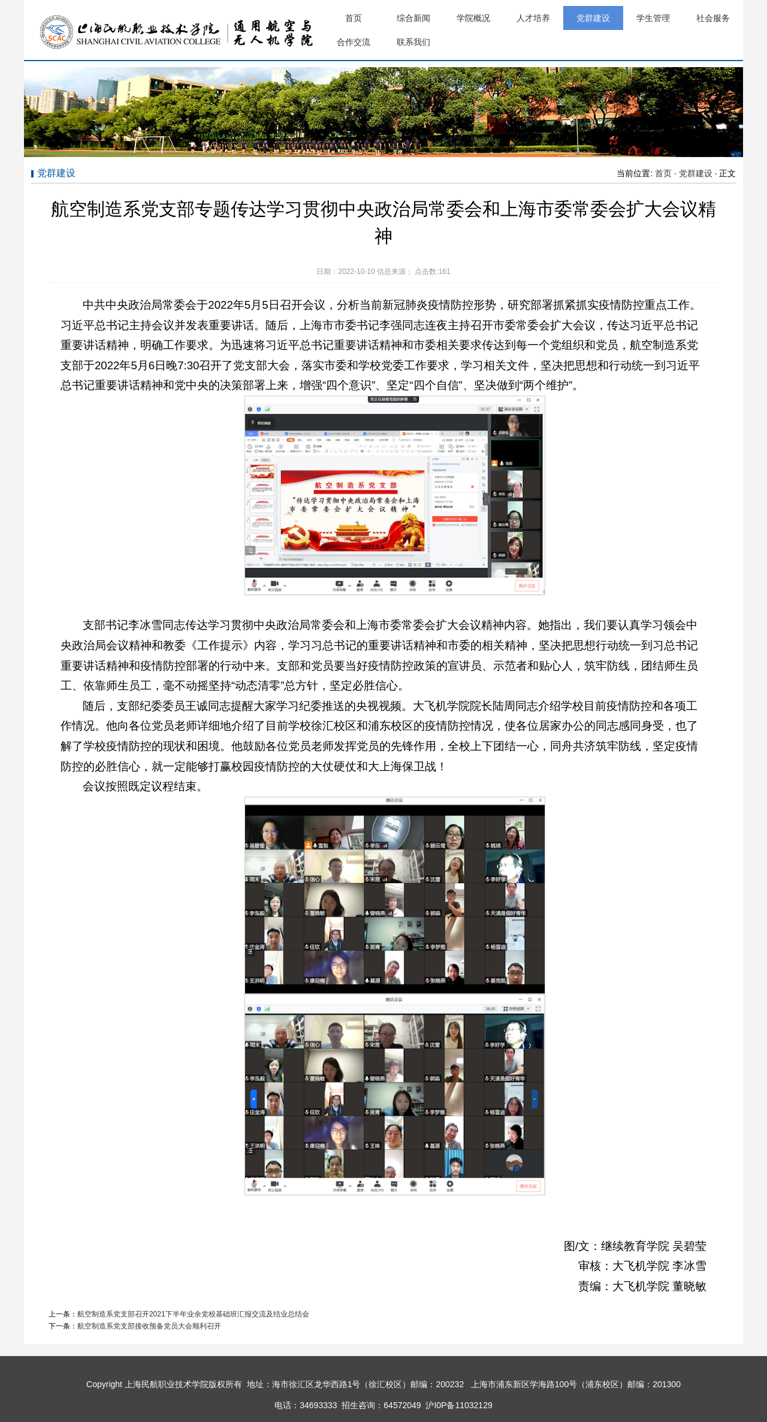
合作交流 (353, 42)
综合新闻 (413, 18)
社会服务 (713, 18)
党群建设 (593, 18)
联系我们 (413, 42)
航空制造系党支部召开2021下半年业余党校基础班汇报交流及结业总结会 (193, 1314)
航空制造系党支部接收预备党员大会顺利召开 (149, 1326)
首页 (353, 18)
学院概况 (473, 18)
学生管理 (653, 18)
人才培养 (533, 18)
